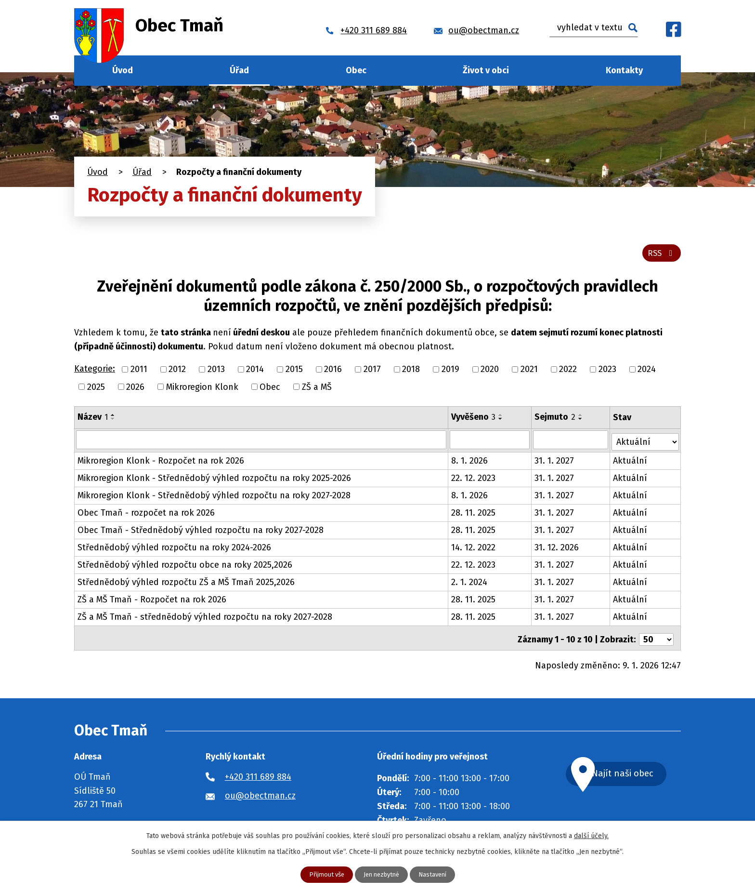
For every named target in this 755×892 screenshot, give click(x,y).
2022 (568, 372)
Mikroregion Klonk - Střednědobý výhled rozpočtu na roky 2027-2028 (214, 496)
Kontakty (624, 70)
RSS (661, 255)
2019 (450, 372)
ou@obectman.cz (260, 793)
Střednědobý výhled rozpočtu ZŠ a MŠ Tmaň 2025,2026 (186, 583)
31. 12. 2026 (557, 548)
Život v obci (486, 70)
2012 (177, 372)
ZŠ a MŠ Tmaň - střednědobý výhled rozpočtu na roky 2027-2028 (205, 617)
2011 (138, 372)
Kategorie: (94, 371)
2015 (294, 372)
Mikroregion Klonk (202, 389)
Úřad (239, 70)
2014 (255, 372)
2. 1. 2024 (470, 583)
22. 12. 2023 (474, 479)
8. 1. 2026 (470, 461)
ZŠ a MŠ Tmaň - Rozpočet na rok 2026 (152, 600)
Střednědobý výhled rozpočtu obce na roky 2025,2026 (185, 565)
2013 (216, 372)
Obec (356, 70)
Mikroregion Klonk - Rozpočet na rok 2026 (161, 461)
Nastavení (436, 874)
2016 (333, 372)
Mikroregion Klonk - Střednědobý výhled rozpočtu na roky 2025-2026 (214, 479)
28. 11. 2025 (474, 513)
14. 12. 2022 (474, 548)
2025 (96, 389)
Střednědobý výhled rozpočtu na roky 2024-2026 (174, 548)
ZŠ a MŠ (317, 389)
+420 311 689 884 (258, 775)
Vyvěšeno (474, 419)
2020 (490, 372)
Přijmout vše (323, 874)
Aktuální (630, 461)
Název (93, 419)
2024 (647, 372)
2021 (529, 372)
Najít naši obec (634, 772)
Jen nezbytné (381, 874)
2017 (372, 372)
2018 (411, 372)
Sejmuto (555, 419)
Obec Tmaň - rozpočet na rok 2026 (146, 513)
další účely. (591, 835)
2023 (607, 372)
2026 (135, 389)
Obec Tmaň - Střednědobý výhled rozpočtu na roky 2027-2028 (201, 531)
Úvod (122, 70)
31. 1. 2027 (554, 461)
